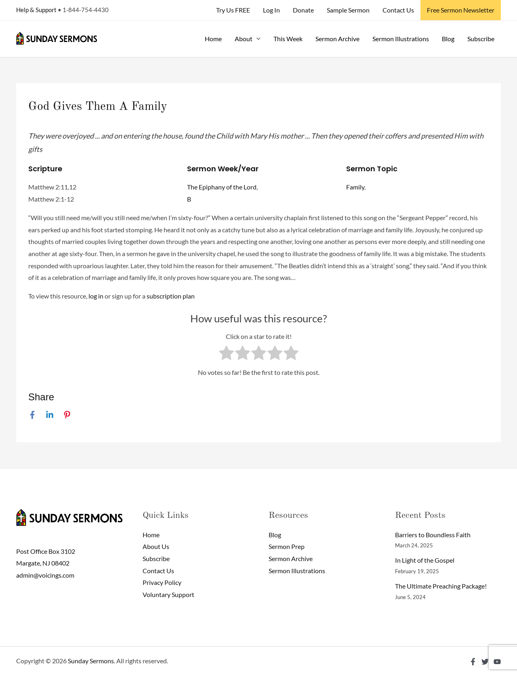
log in (95, 296)
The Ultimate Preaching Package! (441, 586)
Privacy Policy (162, 582)
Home (213, 38)
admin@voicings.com (45, 575)
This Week (288, 38)
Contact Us (398, 10)
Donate (303, 10)
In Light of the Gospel (424, 560)
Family (355, 187)
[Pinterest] (67, 414)
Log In (271, 10)
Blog (448, 38)
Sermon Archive (337, 38)
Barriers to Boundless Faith (433, 534)
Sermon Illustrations (400, 38)
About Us (156, 546)
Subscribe (480, 38)
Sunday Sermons (91, 660)
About (243, 38)
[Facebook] (32, 414)
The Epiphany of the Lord (221, 187)
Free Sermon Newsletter (460, 10)
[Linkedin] (50, 414)
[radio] (226, 354)
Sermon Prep (287, 546)
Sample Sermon (348, 10)
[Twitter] (485, 661)
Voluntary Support (168, 594)
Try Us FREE (233, 10)
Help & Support (36, 9)
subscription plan (171, 296)
